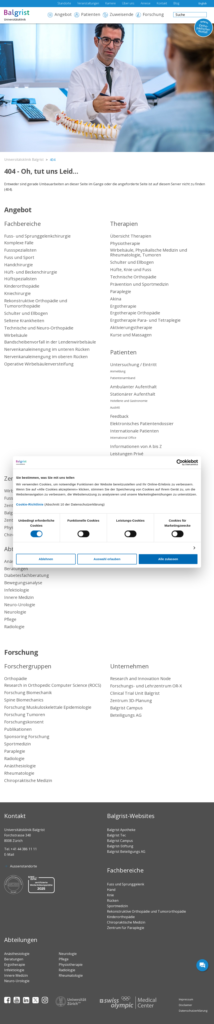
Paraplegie (120, 291)
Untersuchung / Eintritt (133, 364)
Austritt (115, 407)
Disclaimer (185, 1005)
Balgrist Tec (116, 835)
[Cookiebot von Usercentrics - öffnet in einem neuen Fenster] (179, 462)
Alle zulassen (168, 559)
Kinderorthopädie (21, 286)
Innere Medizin (19, 597)
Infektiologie (16, 590)
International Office (123, 438)
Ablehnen (46, 559)
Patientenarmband (122, 378)
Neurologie (15, 612)
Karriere (110, 3)
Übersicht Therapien (130, 236)
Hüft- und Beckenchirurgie (30, 272)
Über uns (128, 3)
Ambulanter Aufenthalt (133, 386)
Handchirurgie (18, 265)
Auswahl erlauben (107, 559)
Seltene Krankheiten (24, 320)
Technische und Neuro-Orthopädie (38, 328)
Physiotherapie (125, 243)
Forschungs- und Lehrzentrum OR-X (146, 686)
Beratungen (16, 568)
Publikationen (18, 729)
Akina (115, 298)
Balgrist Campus (126, 708)
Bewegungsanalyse (23, 582)
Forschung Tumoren (24, 714)
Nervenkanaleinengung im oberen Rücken (46, 356)
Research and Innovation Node (140, 678)
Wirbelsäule (15, 335)
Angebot (63, 14)
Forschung (153, 14)
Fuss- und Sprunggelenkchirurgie (37, 236)
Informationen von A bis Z (136, 446)
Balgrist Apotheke (121, 829)
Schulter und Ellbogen (26, 313)
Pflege (10, 619)
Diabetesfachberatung (26, 575)
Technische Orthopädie (133, 276)
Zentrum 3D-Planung (131, 700)
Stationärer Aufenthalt (132, 394)
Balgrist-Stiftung (120, 846)
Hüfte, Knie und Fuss (130, 269)
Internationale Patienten (134, 430)
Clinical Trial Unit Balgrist (135, 693)
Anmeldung (117, 371)
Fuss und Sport (19, 257)
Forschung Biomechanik (28, 692)
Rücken (112, 900)
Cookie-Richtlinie (29, 504)
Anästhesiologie (20, 766)
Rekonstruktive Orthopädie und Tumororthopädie (35, 303)
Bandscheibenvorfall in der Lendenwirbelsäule (50, 342)
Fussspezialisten (20, 250)
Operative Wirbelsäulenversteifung (39, 363)
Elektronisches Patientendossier (142, 423)
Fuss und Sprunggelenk (125, 884)
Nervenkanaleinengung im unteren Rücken (47, 349)
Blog (176, 3)
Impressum (186, 999)
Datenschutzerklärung (193, 1010)
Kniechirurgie (17, 293)
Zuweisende (121, 14)
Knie (110, 895)
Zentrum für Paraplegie (125, 927)
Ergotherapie (123, 306)
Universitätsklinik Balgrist (24, 159)
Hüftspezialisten (20, 278)
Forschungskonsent (24, 721)
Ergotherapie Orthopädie (135, 312)
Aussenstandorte (23, 866)
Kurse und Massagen (131, 335)
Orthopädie (15, 678)
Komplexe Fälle (18, 242)
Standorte (64, 3)
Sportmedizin (17, 744)
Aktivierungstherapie (131, 327)
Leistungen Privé (126, 454)
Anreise (145, 3)
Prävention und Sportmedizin (139, 284)
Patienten (90, 14)
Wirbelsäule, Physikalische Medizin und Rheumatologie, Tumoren (148, 252)
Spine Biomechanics (23, 699)
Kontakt (162, 3)
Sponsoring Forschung (26, 736)
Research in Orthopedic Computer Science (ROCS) (52, 685)
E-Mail (9, 854)
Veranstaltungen (88, 3)
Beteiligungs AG (126, 715)
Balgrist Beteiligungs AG (126, 851)
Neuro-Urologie (19, 604)
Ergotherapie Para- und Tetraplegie (145, 320)
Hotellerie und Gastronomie (129, 401)
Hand (111, 889)
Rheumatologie (19, 773)
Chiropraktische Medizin (28, 780)
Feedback (119, 416)
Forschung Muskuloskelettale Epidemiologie (47, 707)
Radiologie (14, 626)
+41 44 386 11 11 (24, 849)
